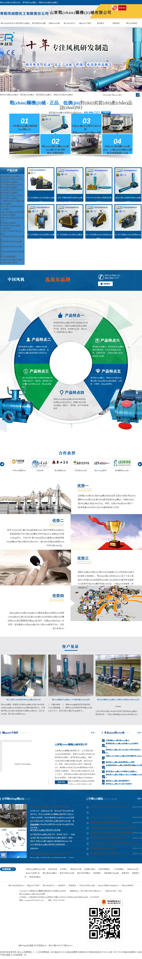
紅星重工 (63, 869)
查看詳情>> (35, 849)
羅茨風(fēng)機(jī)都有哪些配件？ (118, 781)
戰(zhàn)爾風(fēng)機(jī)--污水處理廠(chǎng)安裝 (71, 700)
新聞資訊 (116, 23)
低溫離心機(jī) (90, 869)
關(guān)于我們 (85, 23)
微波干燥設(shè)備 (67, 873)
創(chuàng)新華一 (101, 470)
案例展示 (100, 23)
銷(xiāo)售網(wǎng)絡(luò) (108, 885)
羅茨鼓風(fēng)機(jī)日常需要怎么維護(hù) (121, 771)
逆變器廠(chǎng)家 (111, 873)
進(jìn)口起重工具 (33, 873)
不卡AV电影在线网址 (126, 952)
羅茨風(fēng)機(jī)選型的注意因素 (45, 830)
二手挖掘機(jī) (118, 869)
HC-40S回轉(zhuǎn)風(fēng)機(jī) (70, 235)
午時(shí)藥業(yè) (19, 470)
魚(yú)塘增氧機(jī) (8, 257)
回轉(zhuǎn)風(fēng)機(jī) (54, 24)
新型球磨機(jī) (104, 869)
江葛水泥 (39, 470)
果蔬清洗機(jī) (35, 877)
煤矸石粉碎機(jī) (83, 873)
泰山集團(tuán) (60, 470)
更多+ (93, 733)
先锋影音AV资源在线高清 (89, 952)
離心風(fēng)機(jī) (50, 873)
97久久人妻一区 (109, 952)
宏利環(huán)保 (81, 470)
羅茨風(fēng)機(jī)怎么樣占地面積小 (119, 784)
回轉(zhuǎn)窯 (132, 869)
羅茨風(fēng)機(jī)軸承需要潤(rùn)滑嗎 (120, 762)
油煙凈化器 (52, 869)
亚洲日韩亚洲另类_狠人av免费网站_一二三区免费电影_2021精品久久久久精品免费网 (38, 952)
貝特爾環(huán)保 (122, 470)
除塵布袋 (125, 873)
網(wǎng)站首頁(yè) (8, 23)
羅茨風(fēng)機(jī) (23, 23)
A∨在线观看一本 (18, 955)
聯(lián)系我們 (131, 23)
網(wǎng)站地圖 (38, 894)
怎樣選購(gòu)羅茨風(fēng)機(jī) (117, 740)
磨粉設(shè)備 (75, 869)
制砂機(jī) (97, 873)
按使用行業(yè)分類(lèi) (10, 176)
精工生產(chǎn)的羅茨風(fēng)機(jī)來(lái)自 (23, 700)
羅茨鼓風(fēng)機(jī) (38, 24)
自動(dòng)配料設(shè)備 (35, 869)
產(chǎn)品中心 (70, 23)
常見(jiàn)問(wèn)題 (87, 885)
